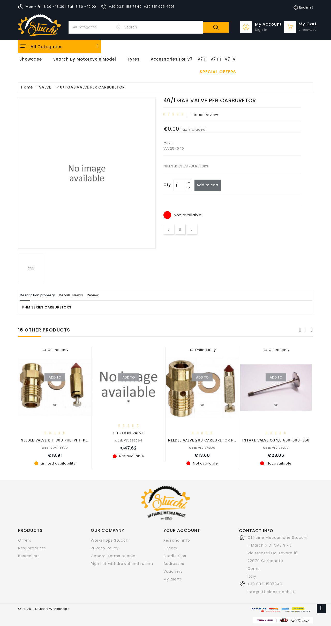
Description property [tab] (42, 295)
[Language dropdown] (303, 7)
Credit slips (174, 555)
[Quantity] (180, 185)
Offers (24, 540)
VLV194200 (202, 447)
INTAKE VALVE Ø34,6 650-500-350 (276, 440)
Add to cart (210, 185)
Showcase (30, 59)
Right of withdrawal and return (122, 563)
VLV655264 (128, 440)
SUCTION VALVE (128, 432)
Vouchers (173, 571)
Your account (181, 530)
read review (204, 115)
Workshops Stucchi (110, 540)
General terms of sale (113, 555)
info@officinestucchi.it (271, 591)
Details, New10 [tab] (83, 295)
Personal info (176, 540)
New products (32, 547)
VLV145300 (55, 447)
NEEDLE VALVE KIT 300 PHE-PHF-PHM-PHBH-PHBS (68, 440)
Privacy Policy (105, 547)
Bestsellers (29, 555)
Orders (170, 547)
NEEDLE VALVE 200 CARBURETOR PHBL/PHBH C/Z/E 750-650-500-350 (235, 440)
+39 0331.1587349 (264, 583)
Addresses (173, 563)
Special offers (218, 72)
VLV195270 (276, 447)
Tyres (133, 59)
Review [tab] (112, 295)
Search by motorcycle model (84, 59)
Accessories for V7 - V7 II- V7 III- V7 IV (193, 59)
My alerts (172, 578)
